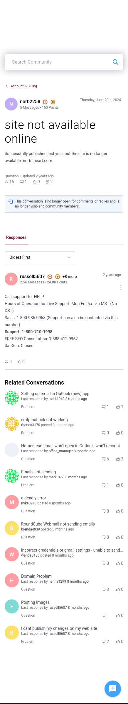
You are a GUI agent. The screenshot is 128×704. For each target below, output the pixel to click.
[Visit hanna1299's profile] (12, 580)
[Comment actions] (121, 288)
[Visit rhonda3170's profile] (12, 424)
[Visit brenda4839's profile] (12, 528)
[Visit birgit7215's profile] (12, 632)
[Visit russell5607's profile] (11, 279)
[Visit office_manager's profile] (12, 450)
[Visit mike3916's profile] (12, 502)
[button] (9, 182)
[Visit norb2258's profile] (11, 104)
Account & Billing (21, 86)
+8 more (70, 276)
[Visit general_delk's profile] (12, 398)
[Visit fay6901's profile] (12, 606)
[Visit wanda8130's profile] (12, 554)
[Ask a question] (113, 689)
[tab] (16, 238)
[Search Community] (115, 62)
